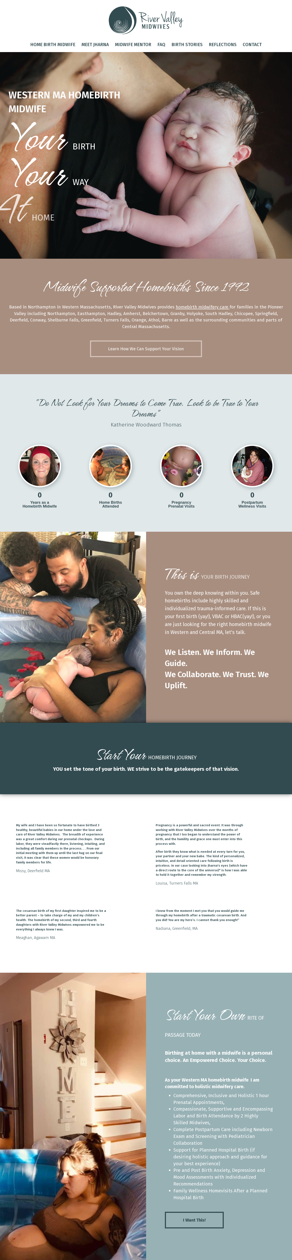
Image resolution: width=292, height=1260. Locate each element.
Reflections (223, 44)
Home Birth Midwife (52, 44)
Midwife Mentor (133, 44)
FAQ (161, 44)
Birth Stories (187, 44)
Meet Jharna (95, 44)
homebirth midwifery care (202, 307)
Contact (252, 44)
